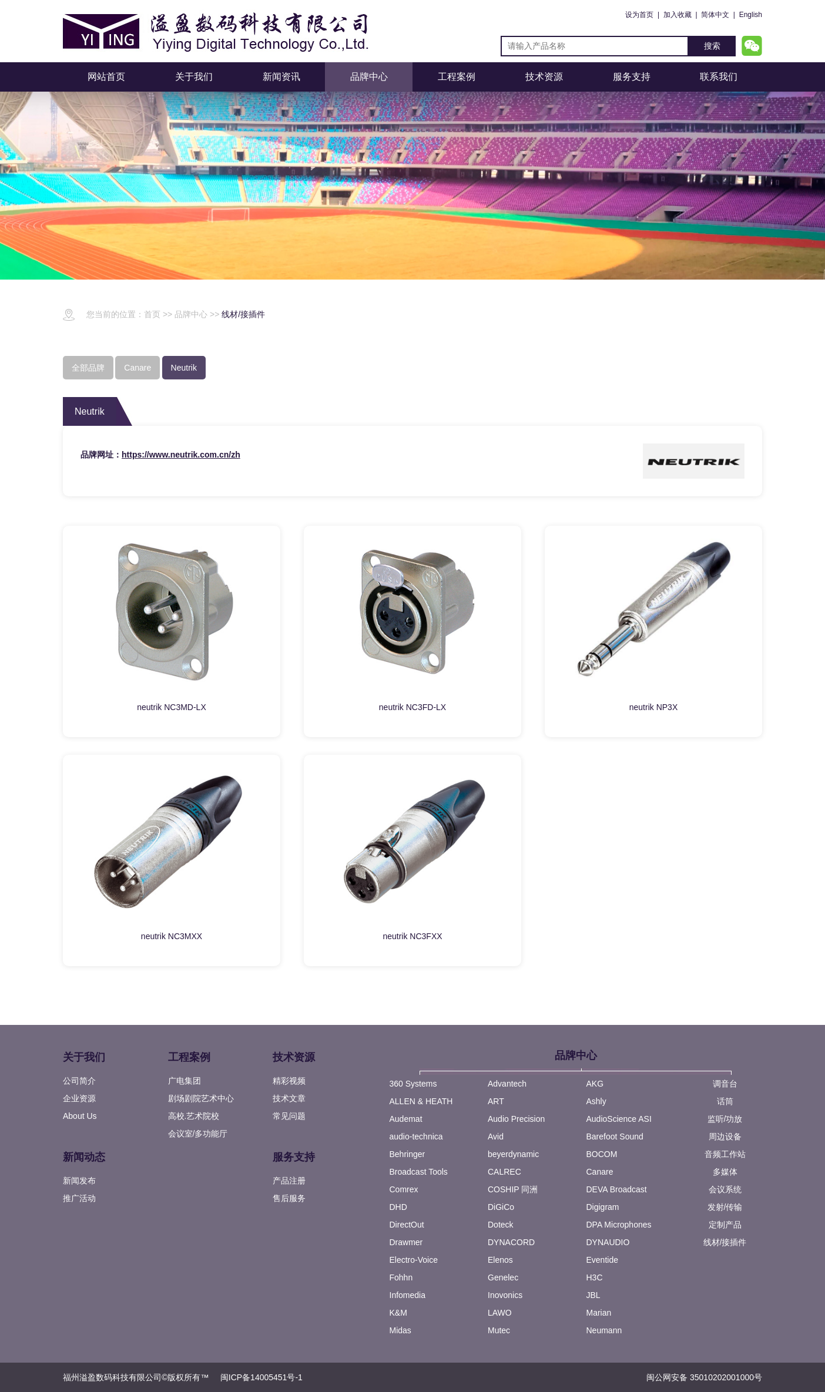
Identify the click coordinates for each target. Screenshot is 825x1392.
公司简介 (79, 1080)
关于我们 (194, 77)
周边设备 (725, 1136)
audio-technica (416, 1136)
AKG (595, 1083)
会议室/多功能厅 (198, 1133)
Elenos (500, 1260)
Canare (599, 1171)
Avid (496, 1136)
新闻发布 (79, 1180)
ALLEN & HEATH (421, 1101)
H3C (594, 1277)
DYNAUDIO (608, 1242)
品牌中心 (369, 77)
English (750, 15)
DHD (398, 1207)
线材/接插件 (243, 314)
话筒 (725, 1101)
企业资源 (79, 1098)
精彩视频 (289, 1080)
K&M (398, 1312)
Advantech (507, 1083)
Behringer (407, 1154)
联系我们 (718, 77)
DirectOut (407, 1224)
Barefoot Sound (614, 1136)
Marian (599, 1312)
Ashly (596, 1101)
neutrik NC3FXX (412, 936)
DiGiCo (501, 1207)
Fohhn (401, 1277)
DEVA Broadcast (616, 1189)
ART (496, 1101)
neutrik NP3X (653, 707)
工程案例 (456, 77)
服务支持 (631, 77)
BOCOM (602, 1154)
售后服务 (289, 1198)
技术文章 (289, 1098)
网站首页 (106, 77)
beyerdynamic (513, 1154)
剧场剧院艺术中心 (201, 1098)
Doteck (501, 1224)
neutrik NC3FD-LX (412, 707)
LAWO (500, 1312)
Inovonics (505, 1295)
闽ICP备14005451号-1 (261, 1377)
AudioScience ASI (619, 1119)
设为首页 (639, 15)
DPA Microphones (619, 1224)
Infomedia (407, 1295)
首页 (152, 314)
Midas (400, 1330)
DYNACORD (511, 1242)
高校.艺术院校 (194, 1116)
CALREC (504, 1171)
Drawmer (406, 1242)
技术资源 (544, 77)
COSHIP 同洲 (513, 1189)
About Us (80, 1116)
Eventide (602, 1260)
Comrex (404, 1189)
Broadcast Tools (419, 1171)
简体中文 (715, 15)
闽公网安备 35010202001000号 (704, 1377)
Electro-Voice (414, 1260)
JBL (593, 1295)
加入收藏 (677, 15)
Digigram (602, 1207)
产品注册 (289, 1180)
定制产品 (725, 1224)
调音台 (725, 1083)
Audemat (406, 1119)
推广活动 (79, 1198)
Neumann (604, 1330)
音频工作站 (725, 1154)
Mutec (499, 1330)
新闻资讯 (281, 77)
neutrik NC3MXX (171, 936)
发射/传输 (725, 1207)
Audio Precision (516, 1119)
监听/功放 (725, 1119)
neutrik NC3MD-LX (171, 707)
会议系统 (725, 1189)
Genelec (503, 1277)
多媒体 (725, 1171)
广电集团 (184, 1080)
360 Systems (413, 1083)
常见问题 (289, 1116)
